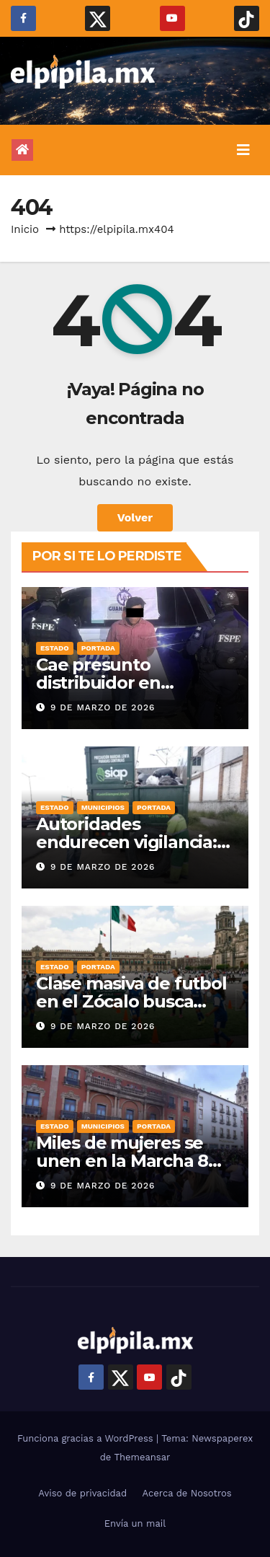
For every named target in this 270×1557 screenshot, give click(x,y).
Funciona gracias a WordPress (86, 1438)
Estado (54, 648)
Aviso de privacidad (82, 1493)
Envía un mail (135, 1523)
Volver (135, 517)
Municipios (103, 807)
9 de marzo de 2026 (102, 707)
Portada (98, 648)
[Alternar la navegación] (243, 150)
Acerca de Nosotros (187, 1493)
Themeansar (142, 1457)
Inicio (25, 229)
